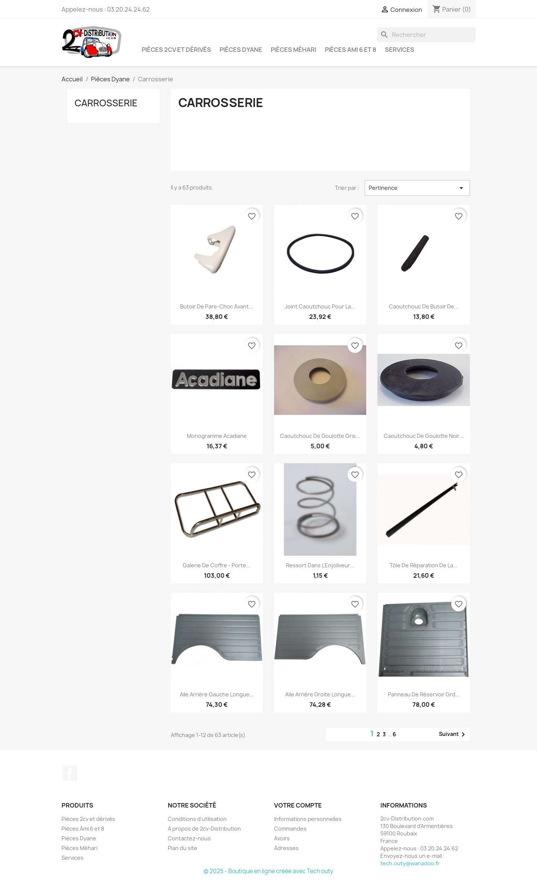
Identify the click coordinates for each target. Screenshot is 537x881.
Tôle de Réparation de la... (424, 565)
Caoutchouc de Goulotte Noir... (424, 435)
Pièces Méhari (293, 50)
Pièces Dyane (241, 50)
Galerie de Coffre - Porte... (217, 565)
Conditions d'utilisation (197, 818)
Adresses (286, 848)
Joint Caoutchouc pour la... (320, 306)
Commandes (290, 828)
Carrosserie (106, 103)
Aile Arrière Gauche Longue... (217, 694)
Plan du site (182, 848)
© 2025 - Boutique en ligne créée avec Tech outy (268, 871)
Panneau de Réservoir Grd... (424, 694)
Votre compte (298, 805)
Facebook (69, 773)
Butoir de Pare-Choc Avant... (216, 306)
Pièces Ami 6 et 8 (350, 50)
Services (399, 50)
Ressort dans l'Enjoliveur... (320, 565)
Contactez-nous (189, 838)
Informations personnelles (308, 818)
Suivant (453, 734)
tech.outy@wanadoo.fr (410, 863)
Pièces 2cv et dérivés (176, 50)
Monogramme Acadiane (217, 435)
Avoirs (282, 838)
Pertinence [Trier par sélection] (417, 188)
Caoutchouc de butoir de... (424, 306)
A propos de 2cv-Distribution (204, 828)
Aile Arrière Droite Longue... (320, 694)
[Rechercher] (426, 34)
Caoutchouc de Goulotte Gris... (320, 435)
